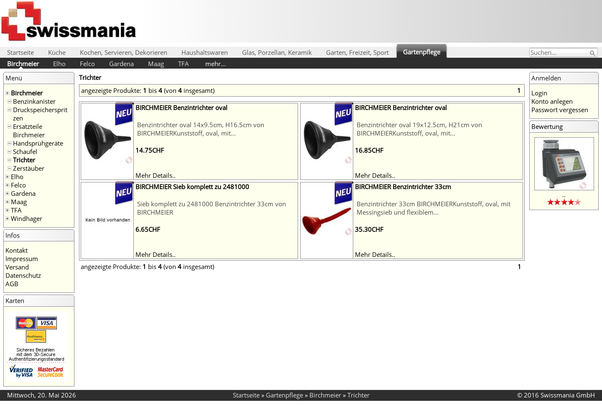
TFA (183, 63)
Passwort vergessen (559, 109)
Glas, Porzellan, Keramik (277, 52)
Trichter (24, 160)
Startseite (20, 52)
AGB (11, 283)
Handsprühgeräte (38, 143)
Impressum (21, 258)
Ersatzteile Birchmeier (29, 130)
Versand (17, 267)
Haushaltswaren (204, 52)
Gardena (121, 63)
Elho (59, 63)
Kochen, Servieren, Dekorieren (123, 52)
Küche (57, 52)
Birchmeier (23, 63)
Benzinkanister (34, 101)
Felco (87, 63)
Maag (156, 63)
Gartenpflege (421, 52)
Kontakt (16, 250)
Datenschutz (23, 275)
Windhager (26, 218)
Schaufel (25, 151)
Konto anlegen (552, 101)
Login (539, 93)
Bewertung (547, 126)
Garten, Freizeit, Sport (357, 52)
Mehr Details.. (155, 175)
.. (564, 194)
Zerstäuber (28, 168)
